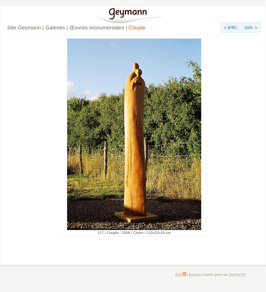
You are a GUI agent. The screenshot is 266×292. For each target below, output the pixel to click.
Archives (195, 274)
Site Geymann (24, 28)
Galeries (55, 28)
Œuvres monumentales (96, 28)
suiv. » (251, 27)
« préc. (231, 27)
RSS (180, 274)
